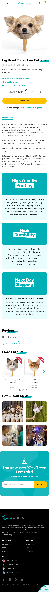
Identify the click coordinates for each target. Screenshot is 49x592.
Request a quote (34, 107)
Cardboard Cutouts (11, 564)
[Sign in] (38, 3)
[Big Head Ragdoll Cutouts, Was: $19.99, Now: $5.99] (12, 367)
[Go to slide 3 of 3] (27, 390)
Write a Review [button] (23, 65)
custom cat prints (26, 148)
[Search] (7, 3)
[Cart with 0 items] (44, 3)
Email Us (29, 547)
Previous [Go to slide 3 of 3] (3, 371)
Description (7, 117)
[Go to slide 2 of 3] (23, 390)
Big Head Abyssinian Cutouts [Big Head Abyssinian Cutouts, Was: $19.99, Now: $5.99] (34, 381)
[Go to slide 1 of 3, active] (20, 390)
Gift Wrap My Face (11, 572)
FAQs (4, 551)
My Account (30, 551)
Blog (4, 547)
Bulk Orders (30, 544)
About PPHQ (7, 544)
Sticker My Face (10, 561)
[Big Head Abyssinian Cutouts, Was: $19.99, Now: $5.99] (34, 367)
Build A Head (9, 568)
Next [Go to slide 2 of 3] (44, 371)
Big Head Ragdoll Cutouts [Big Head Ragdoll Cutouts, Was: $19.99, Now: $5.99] (12, 381)
